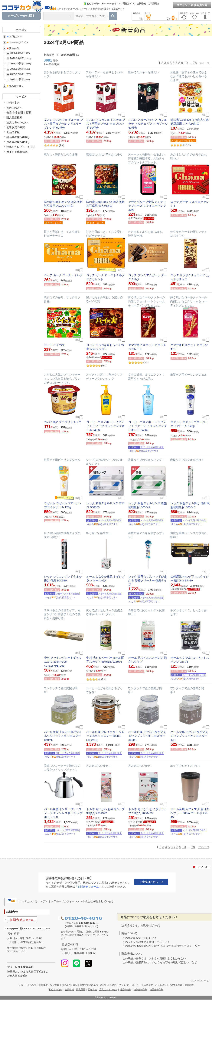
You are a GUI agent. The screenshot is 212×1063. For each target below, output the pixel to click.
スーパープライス (17, 42)
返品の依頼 (13, 132)
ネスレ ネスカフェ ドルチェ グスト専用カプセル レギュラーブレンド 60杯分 (63, 123)
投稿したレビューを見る (20, 146)
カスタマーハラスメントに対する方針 (163, 985)
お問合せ (141, 3)
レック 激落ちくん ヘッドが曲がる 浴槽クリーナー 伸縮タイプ (147, 580)
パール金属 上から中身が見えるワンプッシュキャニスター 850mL (63, 735)
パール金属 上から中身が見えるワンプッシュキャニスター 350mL (147, 735)
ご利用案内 (153, 3)
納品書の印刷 (156, 989)
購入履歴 (80, 989)
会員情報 (69, 989)
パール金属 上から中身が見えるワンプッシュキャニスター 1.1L (189, 735)
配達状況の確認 (15, 127)
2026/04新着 (17, 53)
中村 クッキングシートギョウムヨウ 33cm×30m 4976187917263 (63, 661)
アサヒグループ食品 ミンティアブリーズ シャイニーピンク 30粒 (147, 205)
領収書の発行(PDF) (17, 142)
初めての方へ (92, 3)
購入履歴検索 (14, 117)
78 (195, 63)
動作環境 (189, 985)
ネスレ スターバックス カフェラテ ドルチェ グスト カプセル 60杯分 (148, 123)
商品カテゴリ (15, 85)
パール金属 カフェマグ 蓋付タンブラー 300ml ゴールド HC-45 (190, 813)
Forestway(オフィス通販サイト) (118, 3)
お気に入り (14, 36)
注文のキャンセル (17, 122)
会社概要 (43, 985)
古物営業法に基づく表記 (92, 985)
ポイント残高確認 (17, 151)
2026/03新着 (17, 58)
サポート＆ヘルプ (27, 985)
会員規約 (111, 985)
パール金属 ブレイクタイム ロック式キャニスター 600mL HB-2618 (105, 735)
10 (186, 63)
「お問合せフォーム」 (88, 886)
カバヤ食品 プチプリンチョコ (63, 422)
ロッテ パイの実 (54, 345)
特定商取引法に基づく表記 (63, 985)
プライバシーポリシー (130, 985)
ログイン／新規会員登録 (192, 5)
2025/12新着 (17, 74)
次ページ (204, 63)
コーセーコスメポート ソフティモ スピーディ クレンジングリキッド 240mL (147, 426)
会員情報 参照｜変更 (18, 112)
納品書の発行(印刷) (17, 137)
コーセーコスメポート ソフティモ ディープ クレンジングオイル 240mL (105, 426)
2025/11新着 (17, 79)
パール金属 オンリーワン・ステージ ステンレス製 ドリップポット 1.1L (63, 813)
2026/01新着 (17, 68)
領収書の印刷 (140, 989)
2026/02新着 (17, 63)
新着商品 (13, 48)
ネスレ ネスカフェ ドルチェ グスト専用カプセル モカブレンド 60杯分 (106, 123)
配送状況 (92, 989)
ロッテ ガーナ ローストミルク (63, 275)
